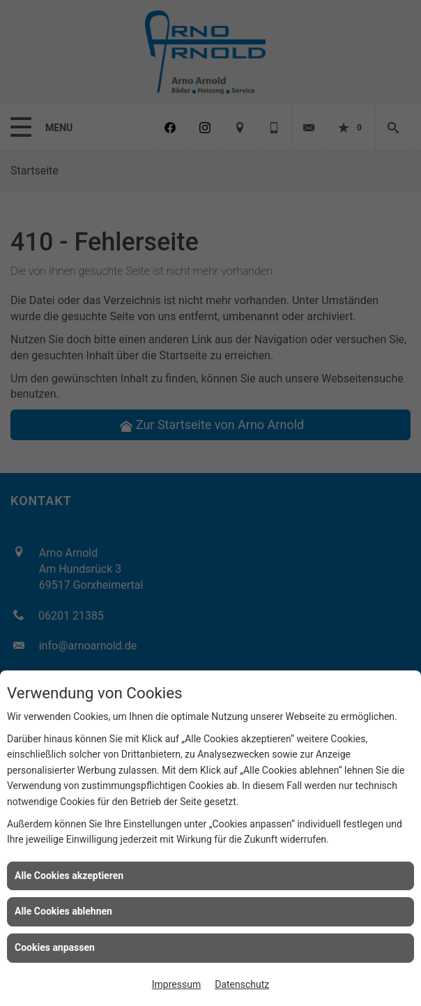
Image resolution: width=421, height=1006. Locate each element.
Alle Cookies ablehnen (63, 911)
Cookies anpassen (55, 947)
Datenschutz (242, 984)
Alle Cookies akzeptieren (69, 875)
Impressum (176, 984)
